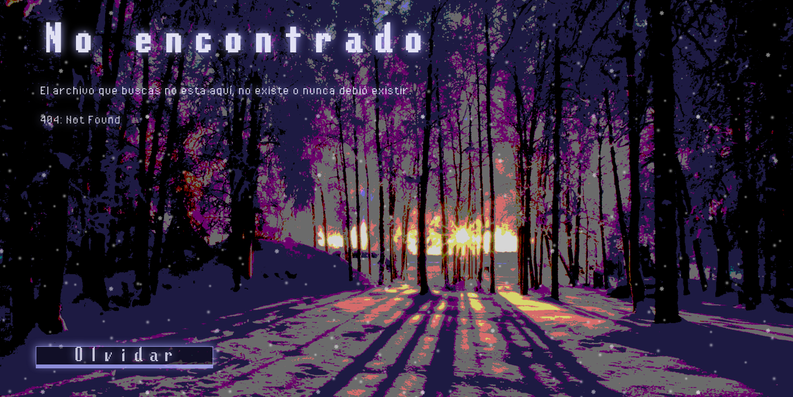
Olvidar (124, 355)
